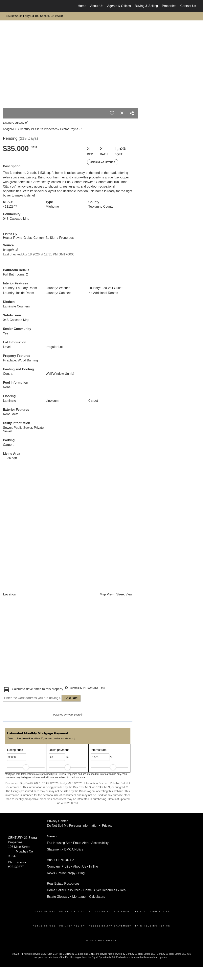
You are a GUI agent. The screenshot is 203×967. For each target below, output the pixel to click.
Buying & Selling (146, 6)
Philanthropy (66, 873)
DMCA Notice (73, 849)
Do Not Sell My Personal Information (72, 825)
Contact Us (188, 6)
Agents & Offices (119, 6)
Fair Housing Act (58, 843)
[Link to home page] (7, 6)
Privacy (107, 825)
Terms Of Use (44, 911)
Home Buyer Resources (100, 890)
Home (82, 6)
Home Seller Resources (63, 890)
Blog (81, 873)
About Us (96, 6)
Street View (124, 594)
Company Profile (58, 866)
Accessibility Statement (110, 911)
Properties (169, 6)
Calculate (71, 698)
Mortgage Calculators (88, 896)
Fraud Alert (81, 843)
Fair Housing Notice (152, 911)
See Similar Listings (102, 162)
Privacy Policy (72, 911)
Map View (107, 594)
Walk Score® (74, 714)
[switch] (112, 113)
